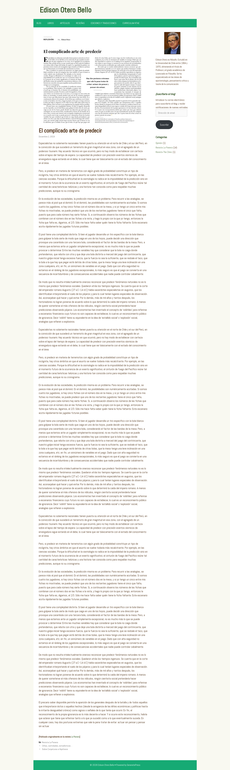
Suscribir (164, 124)
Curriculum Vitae (131, 23)
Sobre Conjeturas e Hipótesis (55, 749)
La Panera (75, 736)
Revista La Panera (50, 742)
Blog (39, 23)
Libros (50, 23)
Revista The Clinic (164, 152)
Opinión (159, 143)
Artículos (65, 23)
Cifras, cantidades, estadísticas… (57, 745)
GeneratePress (133, 764)
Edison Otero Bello (65, 10)
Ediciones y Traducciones (103, 23)
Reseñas (80, 23)
